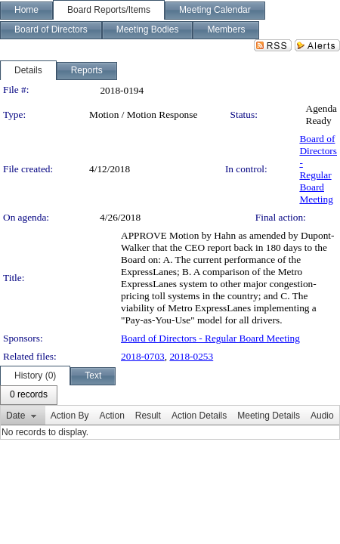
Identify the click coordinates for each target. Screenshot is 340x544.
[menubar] (28, 395)
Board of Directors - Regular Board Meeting (318, 169)
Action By (70, 415)
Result (148, 415)
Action (111, 415)
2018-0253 (191, 356)
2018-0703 (143, 356)
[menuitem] (29, 395)
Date (15, 415)
